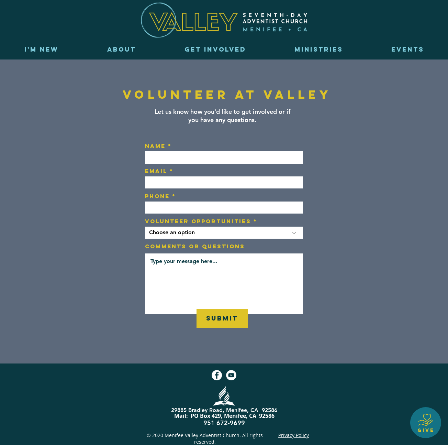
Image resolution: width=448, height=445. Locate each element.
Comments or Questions (195, 246)
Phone (157, 196)
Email (156, 171)
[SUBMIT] (222, 318)
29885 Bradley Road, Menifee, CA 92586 (224, 410)
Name (155, 145)
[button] (121, 49)
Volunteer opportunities (198, 221)
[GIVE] (425, 422)
